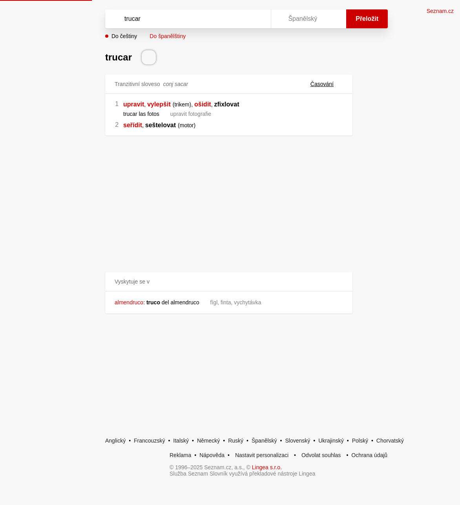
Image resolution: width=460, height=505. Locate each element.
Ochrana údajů (369, 455)
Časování (326, 84)
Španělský (264, 440)
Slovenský (297, 440)
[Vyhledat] (178, 18)
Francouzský (149, 440)
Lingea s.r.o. (267, 467)
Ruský (235, 440)
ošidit (202, 104)
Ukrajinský (331, 440)
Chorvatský (390, 440)
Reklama (180, 455)
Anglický (115, 440)
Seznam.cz (440, 11)
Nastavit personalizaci (261, 455)
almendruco (129, 302)
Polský (360, 440)
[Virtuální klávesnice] (257, 18)
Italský (181, 440)
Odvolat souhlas (321, 455)
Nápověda (212, 455)
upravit (133, 104)
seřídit (132, 125)
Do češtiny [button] (124, 36)
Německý (208, 440)
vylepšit (159, 104)
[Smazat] (240, 18)
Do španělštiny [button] (168, 36)
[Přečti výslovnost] (149, 57)
